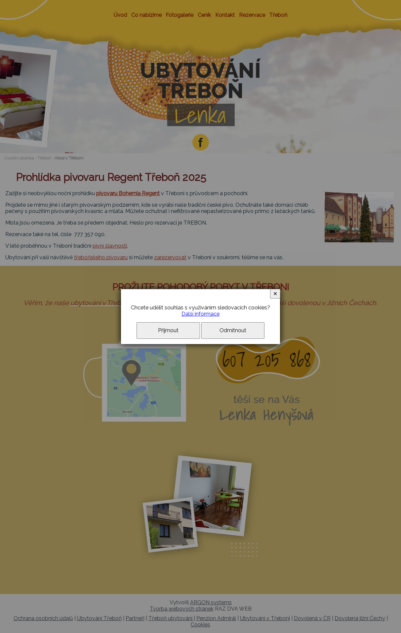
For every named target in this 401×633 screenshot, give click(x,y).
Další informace (200, 314)
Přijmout (168, 330)
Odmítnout (233, 330)
